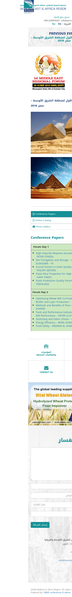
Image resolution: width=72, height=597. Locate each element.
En (31, 24)
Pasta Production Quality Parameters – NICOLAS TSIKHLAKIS (35, 282)
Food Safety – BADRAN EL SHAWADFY (29, 326)
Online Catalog (13, 220)
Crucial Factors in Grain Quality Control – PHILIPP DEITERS (31, 269)
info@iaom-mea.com (42, 20)
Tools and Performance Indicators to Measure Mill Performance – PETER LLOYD (34, 314)
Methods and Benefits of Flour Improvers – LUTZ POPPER (36, 307)
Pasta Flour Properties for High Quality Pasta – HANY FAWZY (34, 276)
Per (25, 24)
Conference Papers (15, 214)
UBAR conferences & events (29, 592)
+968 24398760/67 (23, 20)
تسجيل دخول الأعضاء (33, 17)
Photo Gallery (13, 227)
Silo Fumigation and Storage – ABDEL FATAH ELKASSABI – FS (33, 262)
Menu (66, 4)
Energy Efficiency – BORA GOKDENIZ (28, 322)
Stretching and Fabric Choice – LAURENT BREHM (35, 319)
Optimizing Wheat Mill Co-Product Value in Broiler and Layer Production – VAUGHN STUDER (35, 300)
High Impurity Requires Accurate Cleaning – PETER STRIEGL (33, 255)
